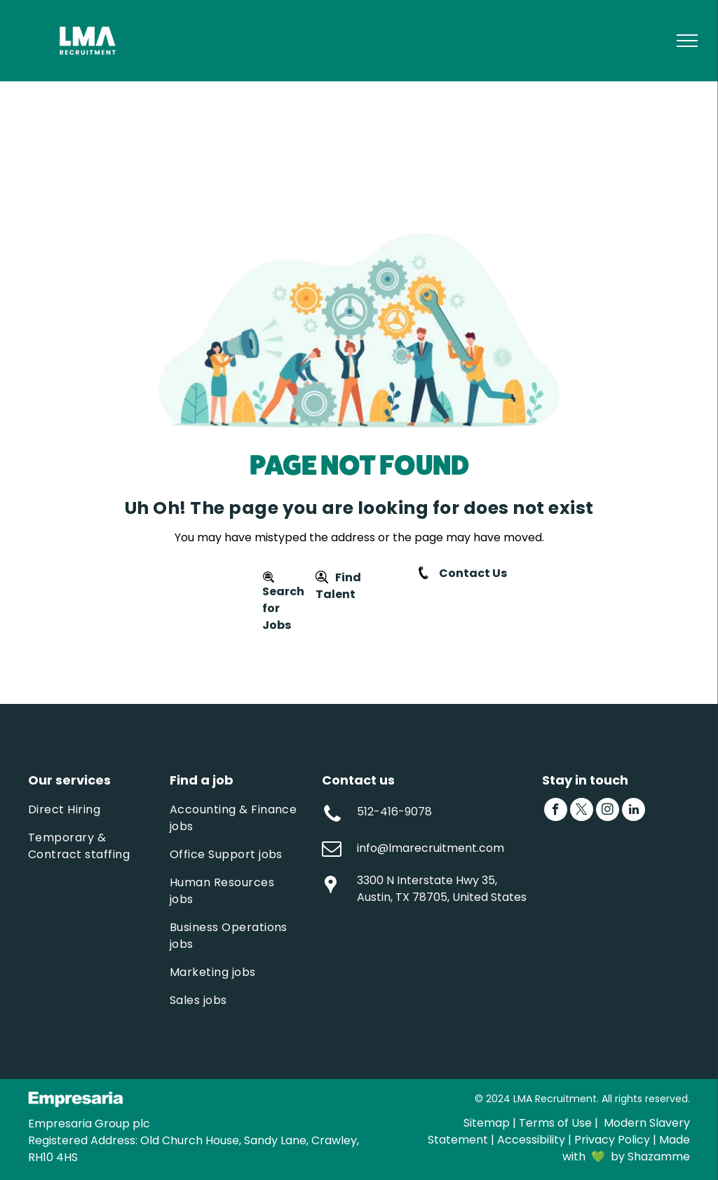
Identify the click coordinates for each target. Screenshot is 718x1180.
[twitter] (581, 811)
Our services (69, 780)
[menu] (687, 40)
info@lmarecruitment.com (430, 848)
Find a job (201, 780)
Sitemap (486, 1123)
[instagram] (607, 811)
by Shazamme (650, 1156)
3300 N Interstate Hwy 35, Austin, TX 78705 (427, 888)
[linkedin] (633, 811)
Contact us (358, 780)
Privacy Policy (612, 1140)
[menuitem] (95, 810)
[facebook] (555, 811)
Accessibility (531, 1140)
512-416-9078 (394, 811)
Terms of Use (555, 1123)
